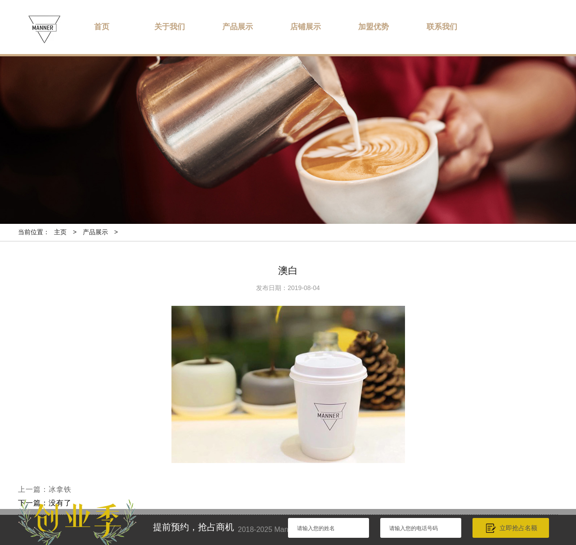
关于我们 (169, 27)
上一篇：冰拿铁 (45, 489)
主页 (60, 232)
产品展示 (237, 27)
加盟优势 (373, 27)
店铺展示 (305, 27)
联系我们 (442, 27)
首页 (101, 27)
